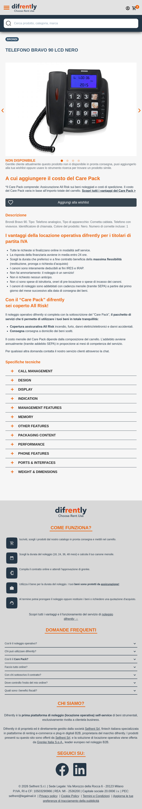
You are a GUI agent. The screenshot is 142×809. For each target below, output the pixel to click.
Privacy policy (48, 796)
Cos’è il (16, 659)
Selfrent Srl (92, 728)
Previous (2, 107)
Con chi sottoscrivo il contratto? (23, 674)
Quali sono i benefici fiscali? (21, 690)
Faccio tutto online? (16, 666)
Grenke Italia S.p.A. (50, 742)
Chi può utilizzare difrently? (20, 651)
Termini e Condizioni (96, 796)
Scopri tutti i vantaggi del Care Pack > (109, 190)
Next (139, 107)
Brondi (12, 39)
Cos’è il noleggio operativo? (21, 643)
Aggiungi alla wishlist (73, 202)
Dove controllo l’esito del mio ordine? (26, 682)
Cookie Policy (70, 796)
